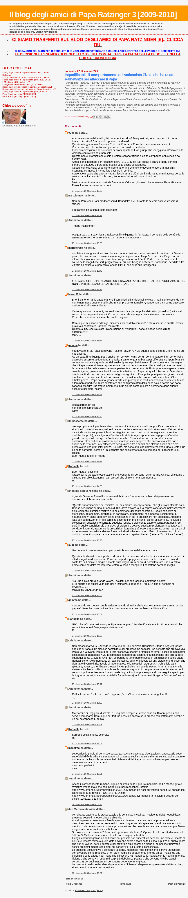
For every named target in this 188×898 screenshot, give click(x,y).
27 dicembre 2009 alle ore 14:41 (87, 394)
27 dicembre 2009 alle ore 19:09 (87, 743)
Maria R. (73, 294)
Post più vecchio (177, 883)
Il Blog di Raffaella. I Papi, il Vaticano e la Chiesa (25, 77)
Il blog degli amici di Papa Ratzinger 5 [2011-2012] (26, 79)
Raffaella (73, 466)
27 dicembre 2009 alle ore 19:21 (87, 774)
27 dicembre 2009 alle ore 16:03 (87, 636)
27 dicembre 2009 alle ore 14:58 (87, 486)
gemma (72, 345)
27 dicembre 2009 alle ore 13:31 (87, 215)
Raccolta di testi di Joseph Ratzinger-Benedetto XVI (27, 87)
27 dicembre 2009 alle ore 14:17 (87, 289)
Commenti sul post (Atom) (89, 890)
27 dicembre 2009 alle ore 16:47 (87, 684)
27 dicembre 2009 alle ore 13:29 (87, 191)
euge (71, 132)
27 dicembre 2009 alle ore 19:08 (87, 725)
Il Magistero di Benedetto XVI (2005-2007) (22, 84)
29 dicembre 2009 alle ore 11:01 (87, 873)
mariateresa (75, 247)
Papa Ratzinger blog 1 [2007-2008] (19, 96)
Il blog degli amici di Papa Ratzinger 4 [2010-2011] (26, 91)
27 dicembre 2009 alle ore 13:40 (87, 271)
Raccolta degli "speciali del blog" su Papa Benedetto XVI (29, 89)
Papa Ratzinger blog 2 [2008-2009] (19, 94)
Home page (125, 883)
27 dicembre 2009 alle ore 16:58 (87, 703)
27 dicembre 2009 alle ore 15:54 (87, 595)
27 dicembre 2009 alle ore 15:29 (87, 540)
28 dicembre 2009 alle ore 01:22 (87, 804)
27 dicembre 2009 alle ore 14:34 (87, 341)
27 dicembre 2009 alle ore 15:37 (87, 571)
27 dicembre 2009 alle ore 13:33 (87, 243)
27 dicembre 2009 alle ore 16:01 (87, 614)
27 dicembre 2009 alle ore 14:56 (87, 462)
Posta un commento (74, 879)
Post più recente (73, 883)
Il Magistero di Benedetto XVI (16, 82)
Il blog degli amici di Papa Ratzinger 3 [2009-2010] (93, 14)
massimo (74, 747)
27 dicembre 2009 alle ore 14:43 (87, 416)
